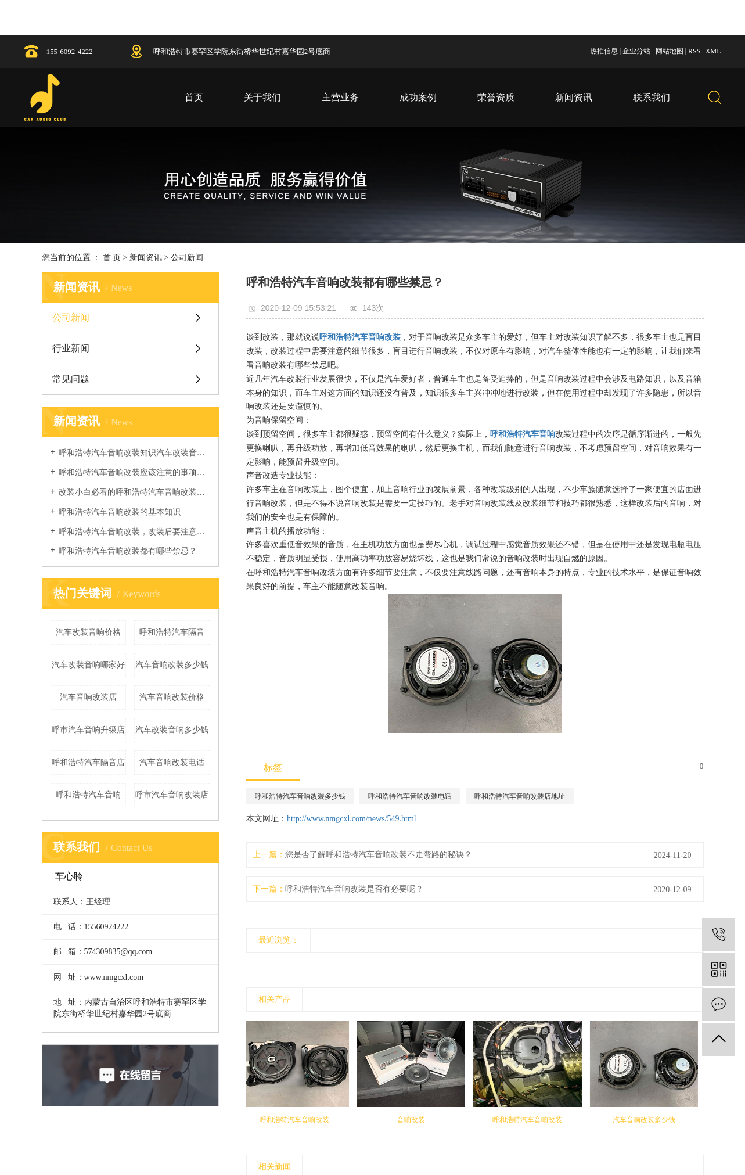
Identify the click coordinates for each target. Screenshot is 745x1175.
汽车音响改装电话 (171, 762)
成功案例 (418, 97)
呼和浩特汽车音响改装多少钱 (300, 796)
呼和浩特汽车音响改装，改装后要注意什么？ (134, 531)
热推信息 (604, 51)
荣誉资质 (495, 97)
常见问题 (70, 379)
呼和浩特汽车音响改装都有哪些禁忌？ (128, 551)
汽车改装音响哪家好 (88, 664)
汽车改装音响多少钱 (171, 729)
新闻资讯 (573, 97)
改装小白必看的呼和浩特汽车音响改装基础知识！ (134, 492)
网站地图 (669, 51)
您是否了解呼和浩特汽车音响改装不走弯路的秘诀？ (378, 854)
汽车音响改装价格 (171, 697)
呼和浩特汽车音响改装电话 (410, 796)
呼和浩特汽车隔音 (171, 632)
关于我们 (262, 97)
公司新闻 (187, 257)
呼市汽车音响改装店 (171, 794)
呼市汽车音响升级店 (88, 729)
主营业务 (340, 97)
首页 (194, 97)
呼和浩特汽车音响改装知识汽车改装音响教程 (134, 452)
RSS (694, 51)
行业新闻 (70, 348)
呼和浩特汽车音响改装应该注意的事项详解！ (134, 472)
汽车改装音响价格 (88, 632)
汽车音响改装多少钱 (171, 664)
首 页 (112, 257)
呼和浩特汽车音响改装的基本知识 (120, 512)
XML (713, 51)
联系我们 (651, 97)
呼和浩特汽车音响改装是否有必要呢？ (354, 889)
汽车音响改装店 (88, 697)
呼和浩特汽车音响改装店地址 (519, 796)
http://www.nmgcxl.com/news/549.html (351, 818)
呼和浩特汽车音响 (88, 794)
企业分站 (636, 51)
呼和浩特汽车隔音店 (88, 762)
